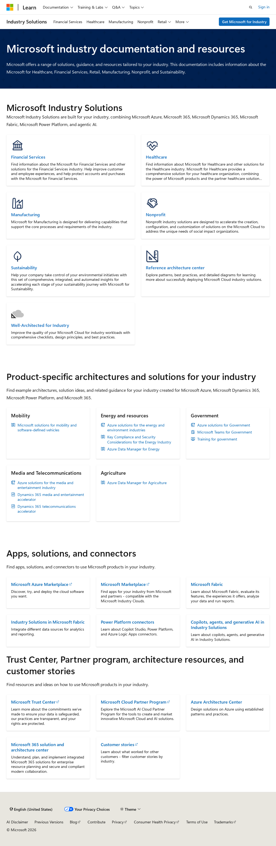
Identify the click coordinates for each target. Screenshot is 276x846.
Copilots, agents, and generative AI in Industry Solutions (227, 624)
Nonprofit (155, 214)
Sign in (264, 6)
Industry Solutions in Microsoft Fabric (48, 622)
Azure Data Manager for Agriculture (137, 482)
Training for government (217, 439)
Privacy (118, 821)
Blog (73, 821)
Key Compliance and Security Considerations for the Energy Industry (139, 439)
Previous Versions (48, 821)
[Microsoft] (9, 7)
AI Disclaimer (17, 821)
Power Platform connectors (127, 622)
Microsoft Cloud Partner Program (133, 702)
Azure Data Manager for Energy (133, 449)
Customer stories (117, 744)
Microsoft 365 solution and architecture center (37, 747)
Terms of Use (197, 821)
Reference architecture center (175, 267)
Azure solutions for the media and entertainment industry (45, 485)
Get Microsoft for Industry (244, 21)
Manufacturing (25, 214)
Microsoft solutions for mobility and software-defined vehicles (47, 427)
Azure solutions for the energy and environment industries (135, 427)
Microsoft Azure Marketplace (39, 584)
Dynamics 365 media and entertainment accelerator (51, 497)
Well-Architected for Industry (40, 325)
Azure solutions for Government (223, 425)
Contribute (96, 821)
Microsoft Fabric (207, 584)
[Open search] (250, 7)
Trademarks (223, 821)
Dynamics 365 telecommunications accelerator (47, 509)
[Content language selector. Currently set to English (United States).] (31, 809)
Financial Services (28, 157)
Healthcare (156, 157)
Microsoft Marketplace (123, 584)
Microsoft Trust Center (33, 702)
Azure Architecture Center (216, 702)
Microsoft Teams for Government (224, 432)
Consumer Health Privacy (155, 821)
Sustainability (24, 267)
